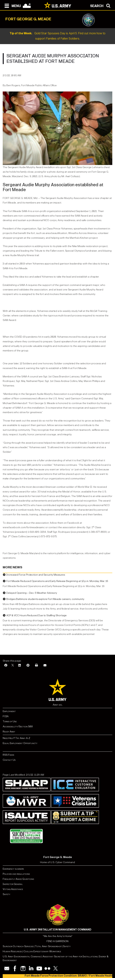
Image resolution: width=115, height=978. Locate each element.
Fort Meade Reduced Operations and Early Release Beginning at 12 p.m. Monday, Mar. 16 (57, 581)
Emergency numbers (13, 868)
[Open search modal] (101, 5)
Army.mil (57, 704)
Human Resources (12, 951)
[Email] (45, 665)
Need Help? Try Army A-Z (16, 738)
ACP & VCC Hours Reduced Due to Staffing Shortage (36, 615)
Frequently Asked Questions (18, 879)
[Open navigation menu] (12, 5)
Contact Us (9, 759)
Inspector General (13, 884)
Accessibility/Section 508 (17, 726)
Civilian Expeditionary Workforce (42, 951)
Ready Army (9, 731)
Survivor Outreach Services (18, 946)
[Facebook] (6, 665)
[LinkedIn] (19, 665)
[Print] (36, 665)
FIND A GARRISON (57, 941)
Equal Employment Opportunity (20, 743)
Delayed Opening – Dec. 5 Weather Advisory (31, 592)
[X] (12, 665)
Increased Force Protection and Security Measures (35, 574)
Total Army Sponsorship (48, 946)
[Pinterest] (28, 665)
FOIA (5, 716)
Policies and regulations (16, 873)
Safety (6, 894)
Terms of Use (10, 721)
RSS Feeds (8, 754)
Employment (9, 711)
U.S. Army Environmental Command (22, 956)
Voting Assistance (13, 889)
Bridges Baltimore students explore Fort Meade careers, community (45, 599)
